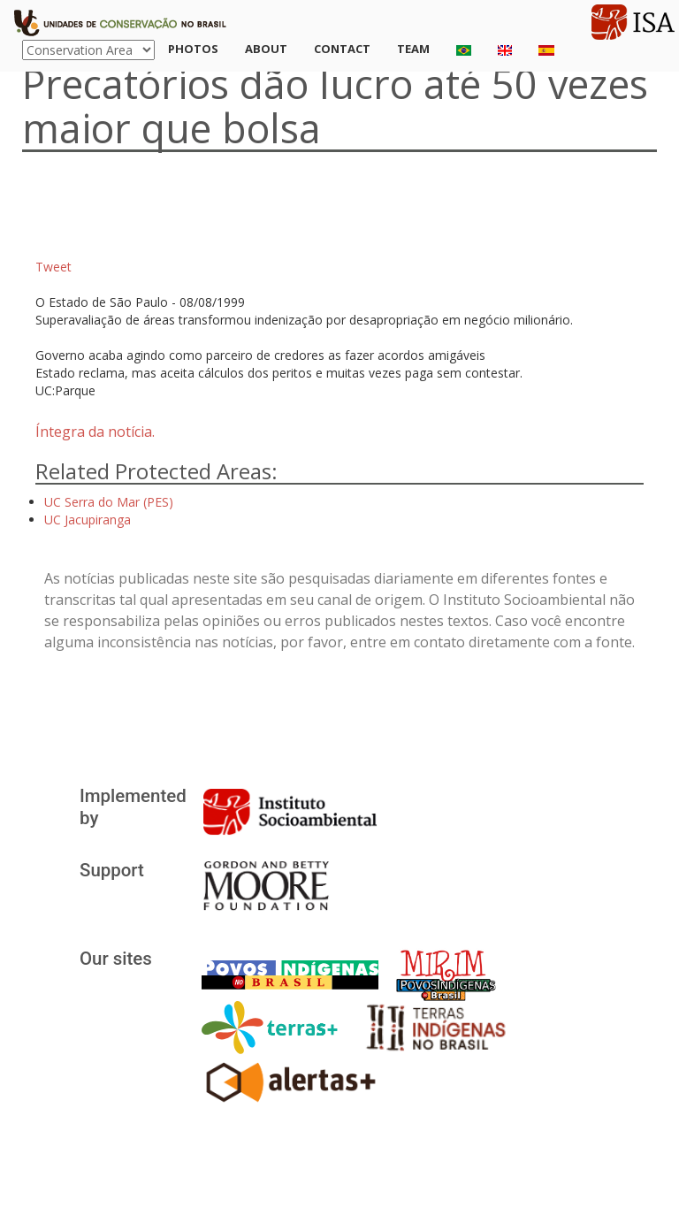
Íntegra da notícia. (95, 431)
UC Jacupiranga (87, 519)
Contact (342, 49)
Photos (193, 49)
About (266, 49)
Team (413, 49)
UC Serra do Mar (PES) (108, 501)
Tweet (53, 266)
